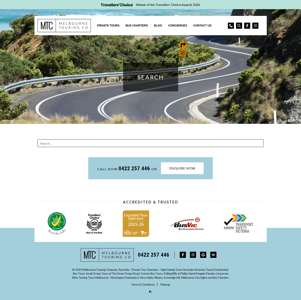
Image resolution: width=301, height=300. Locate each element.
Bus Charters (137, 25)
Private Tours (108, 25)
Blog (158, 25)
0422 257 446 (135, 168)
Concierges (177, 25)
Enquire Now (182, 168)
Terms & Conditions (143, 284)
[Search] (150, 143)
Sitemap (165, 284)
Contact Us (202, 25)
